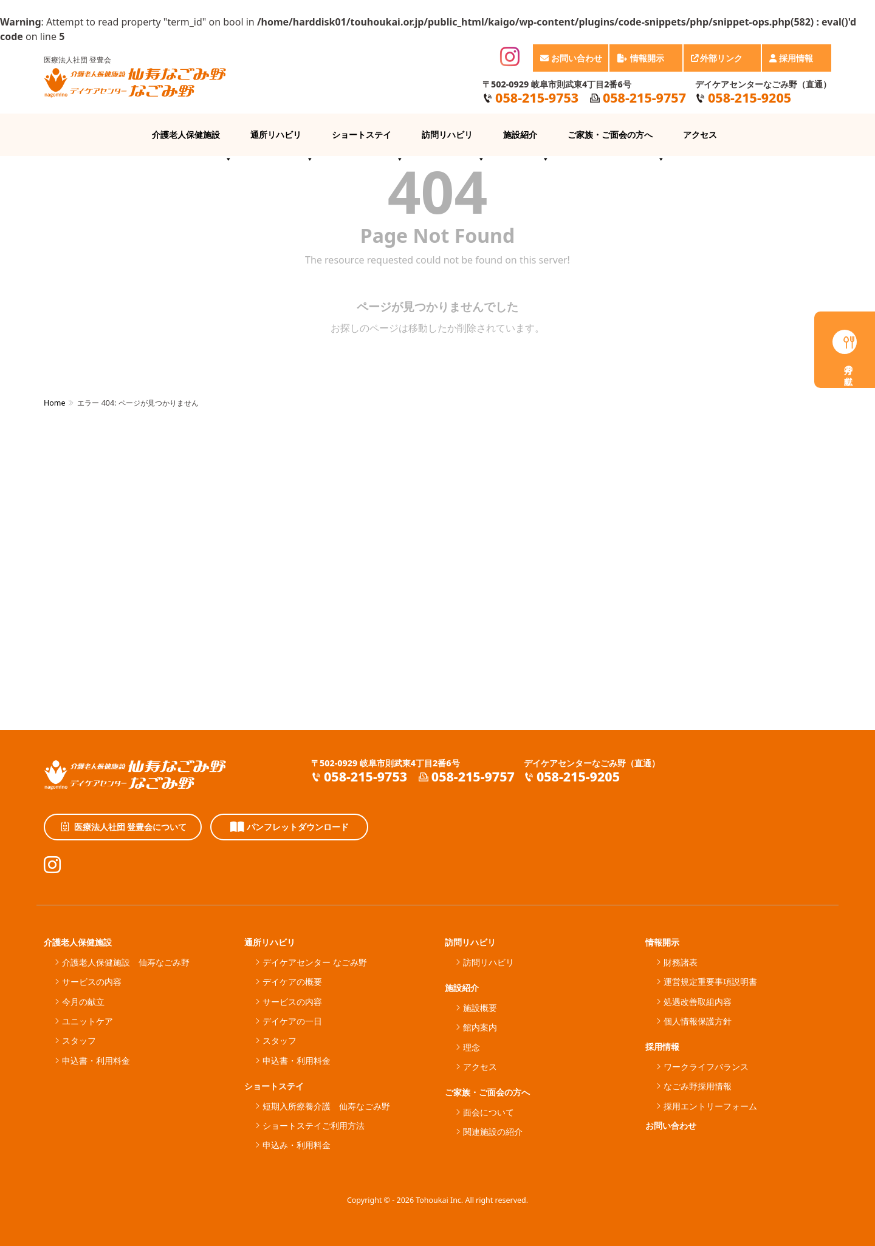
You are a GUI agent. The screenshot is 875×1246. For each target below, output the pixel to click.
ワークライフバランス (706, 1066)
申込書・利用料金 (96, 1060)
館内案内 (480, 1027)
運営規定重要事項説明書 (710, 981)
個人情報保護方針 (698, 1021)
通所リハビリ (282, 142)
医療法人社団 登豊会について (123, 827)
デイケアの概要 (292, 981)
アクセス (700, 134)
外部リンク (723, 62)
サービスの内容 (92, 981)
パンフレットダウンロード (289, 827)
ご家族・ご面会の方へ (616, 142)
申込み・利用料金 (296, 1145)
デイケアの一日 (292, 1021)
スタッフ (79, 1040)
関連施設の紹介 (493, 1131)
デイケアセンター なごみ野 (314, 962)
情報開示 (646, 62)
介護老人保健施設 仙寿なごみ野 (126, 962)
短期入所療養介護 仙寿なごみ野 (326, 1106)
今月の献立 (83, 1001)
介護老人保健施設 (192, 142)
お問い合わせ (571, 58)
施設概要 (480, 1007)
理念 (471, 1047)
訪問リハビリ (453, 142)
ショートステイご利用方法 (313, 1125)
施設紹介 (526, 142)
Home (54, 403)
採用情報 (797, 62)
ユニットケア (87, 1021)
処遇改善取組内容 (698, 1001)
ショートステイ (367, 142)
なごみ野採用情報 (698, 1086)
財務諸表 (681, 962)
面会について (488, 1112)
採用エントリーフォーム (710, 1106)
